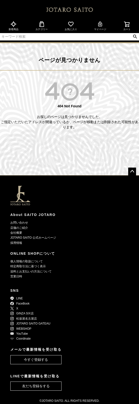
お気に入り (71, 26)
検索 (135, 36)
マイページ (100, 26)
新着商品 (13, 26)
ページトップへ (132, 171)
